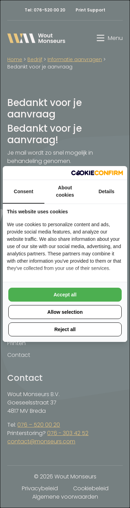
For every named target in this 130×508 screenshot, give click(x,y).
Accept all (64, 294)
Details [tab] (106, 191)
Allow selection (65, 312)
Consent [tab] (23, 191)
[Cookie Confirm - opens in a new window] (97, 172)
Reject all (65, 329)
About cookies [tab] (65, 191)
